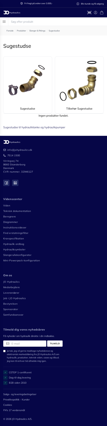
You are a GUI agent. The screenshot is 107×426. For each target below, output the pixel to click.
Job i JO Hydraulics (14, 298)
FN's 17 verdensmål (14, 410)
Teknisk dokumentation (17, 211)
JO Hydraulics (11, 281)
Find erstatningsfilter (15, 233)
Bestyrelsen (10, 303)
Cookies (7, 404)
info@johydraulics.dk (19, 149)
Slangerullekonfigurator (17, 255)
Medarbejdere (11, 287)
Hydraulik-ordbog (13, 244)
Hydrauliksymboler (14, 249)
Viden (6, 205)
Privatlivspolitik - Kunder (16, 399)
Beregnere (9, 216)
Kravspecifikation (13, 238)
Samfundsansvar (13, 314)
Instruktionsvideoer (14, 227)
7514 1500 (13, 155)
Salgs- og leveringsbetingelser (19, 394)
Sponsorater (10, 309)
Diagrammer (10, 222)
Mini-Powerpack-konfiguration (21, 260)
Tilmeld (55, 343)
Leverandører (11, 292)
